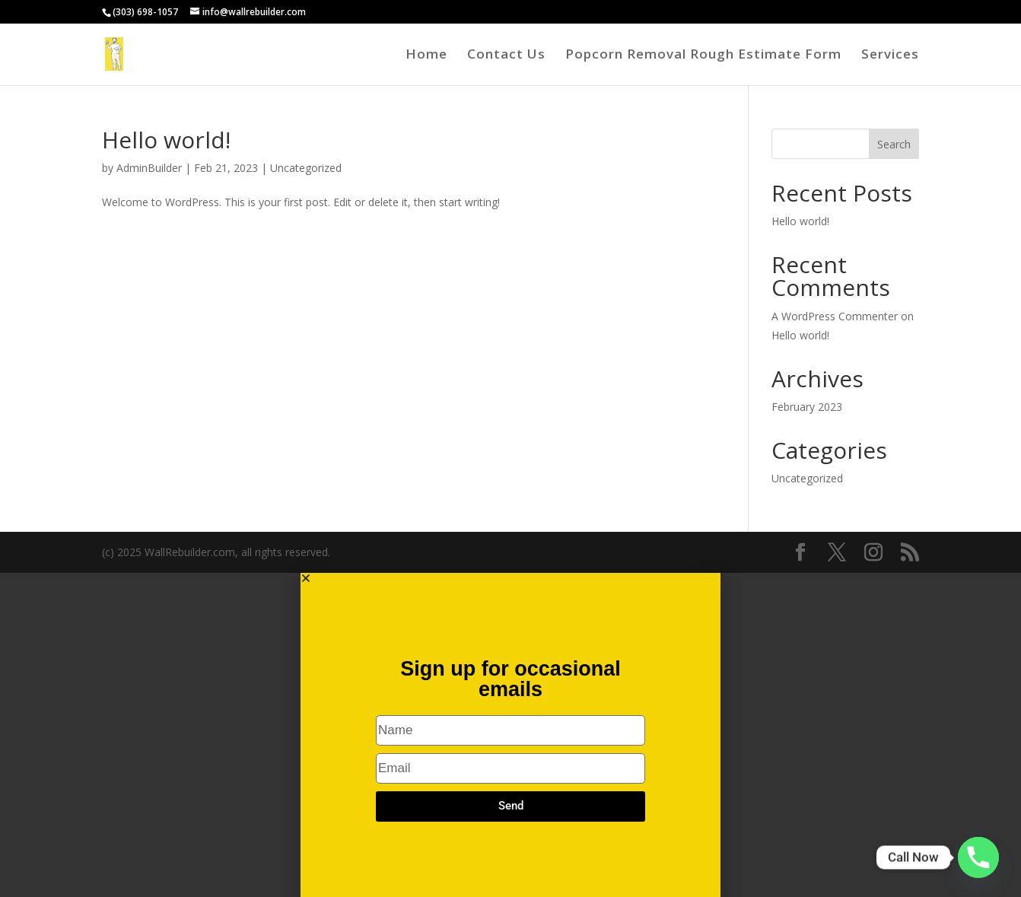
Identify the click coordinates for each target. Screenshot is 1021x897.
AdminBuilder (149, 168)
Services (890, 55)
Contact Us (506, 55)
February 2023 (806, 406)
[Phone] (978, 857)
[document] (510, 735)
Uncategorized (306, 168)
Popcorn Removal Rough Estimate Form (703, 55)
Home (426, 55)
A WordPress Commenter (834, 316)
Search (894, 144)
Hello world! (166, 139)
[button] (510, 578)
